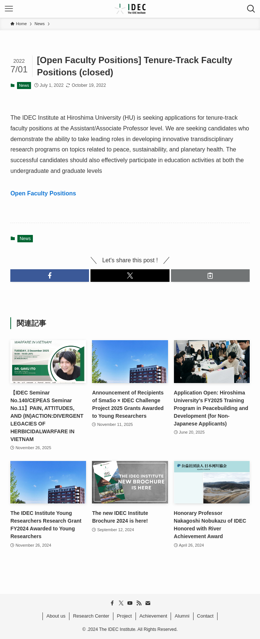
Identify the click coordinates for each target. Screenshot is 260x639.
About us (56, 616)
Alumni (182, 616)
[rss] (139, 603)
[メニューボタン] (9, 9)
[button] (49, 275)
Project (124, 616)
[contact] (147, 603)
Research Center (91, 616)
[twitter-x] (121, 603)
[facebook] (112, 603)
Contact (205, 616)
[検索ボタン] (251, 9)
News (24, 85)
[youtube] (130, 603)
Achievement (153, 616)
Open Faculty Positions (43, 193)
